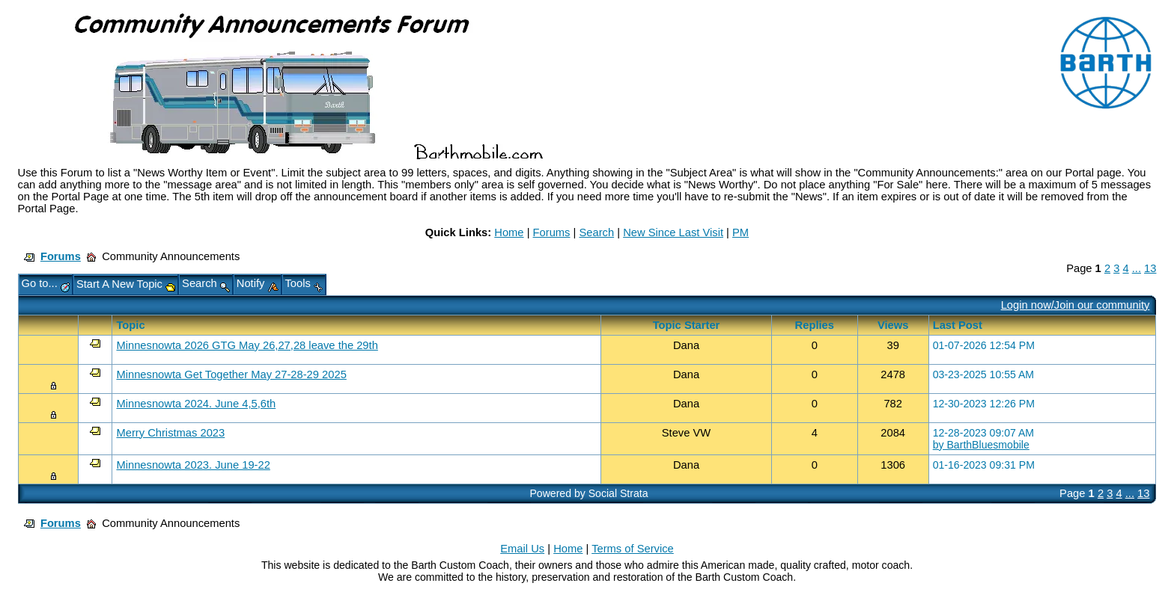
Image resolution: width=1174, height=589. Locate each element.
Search (596, 232)
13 (1150, 268)
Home (508, 232)
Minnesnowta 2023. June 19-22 (193, 465)
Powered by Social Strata (588, 493)
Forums (552, 232)
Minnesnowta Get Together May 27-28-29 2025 (231, 374)
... (1136, 268)
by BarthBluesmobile (981, 445)
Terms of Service (632, 549)
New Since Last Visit (673, 232)
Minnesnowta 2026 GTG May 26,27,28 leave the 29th (246, 345)
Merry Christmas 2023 (170, 433)
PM (740, 232)
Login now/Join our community (1075, 305)
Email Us (522, 549)
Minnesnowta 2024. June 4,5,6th (196, 404)
